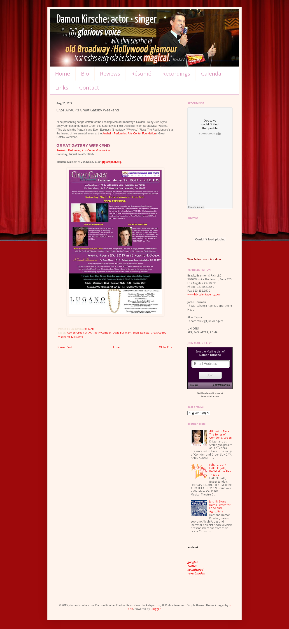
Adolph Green (75, 332)
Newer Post (65, 347)
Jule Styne (77, 336)
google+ (192, 562)
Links (61, 87)
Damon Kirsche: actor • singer (106, 19)
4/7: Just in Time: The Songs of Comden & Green (220, 434)
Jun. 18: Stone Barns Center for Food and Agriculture (220, 506)
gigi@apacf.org (111, 162)
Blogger (156, 609)
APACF (89, 332)
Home (62, 73)
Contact (89, 87)
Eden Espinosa (141, 332)
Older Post (166, 347)
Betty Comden (103, 332)
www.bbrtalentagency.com (204, 294)
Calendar (212, 73)
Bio (85, 73)
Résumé (141, 73)
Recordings (176, 73)
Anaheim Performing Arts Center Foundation (129, 133)
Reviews (110, 73)
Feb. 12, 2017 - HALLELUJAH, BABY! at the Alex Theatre (220, 469)
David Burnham (122, 332)
